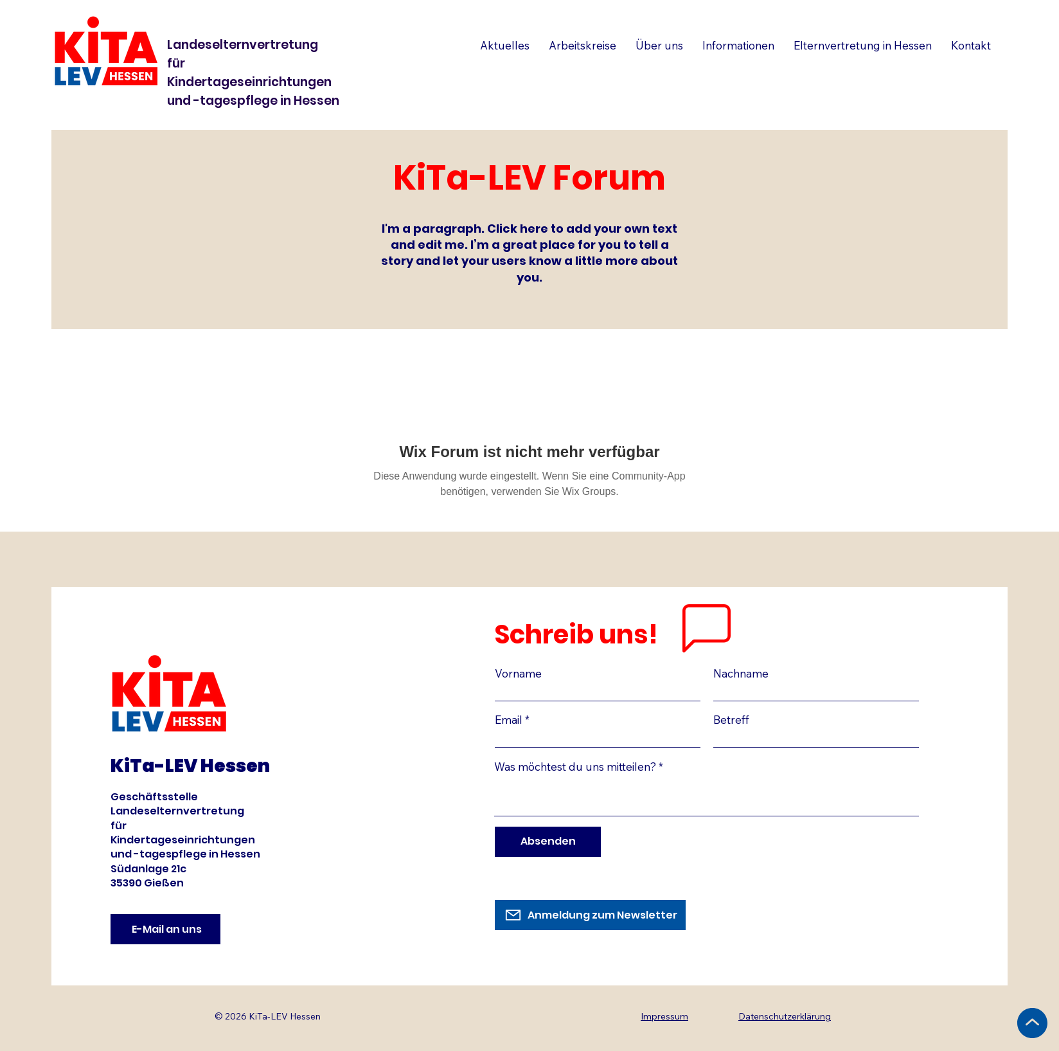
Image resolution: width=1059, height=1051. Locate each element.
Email (508, 719)
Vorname (518, 673)
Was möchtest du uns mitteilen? (575, 766)
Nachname (741, 673)
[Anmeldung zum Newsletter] (590, 915)
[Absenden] (548, 842)
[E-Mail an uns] (165, 929)
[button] (862, 45)
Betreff (731, 719)
